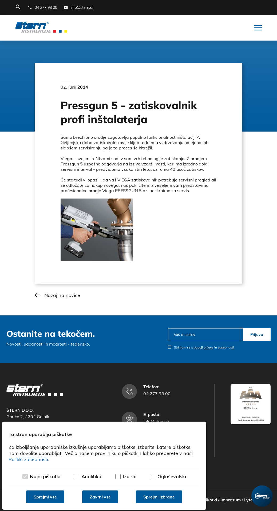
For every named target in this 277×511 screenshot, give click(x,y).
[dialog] (104, 466)
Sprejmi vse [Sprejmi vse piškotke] (45, 497)
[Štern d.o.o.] (41, 28)
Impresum (230, 499)
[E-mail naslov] (78, 7)
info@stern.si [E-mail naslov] (156, 421)
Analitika (91, 476)
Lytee (249, 499)
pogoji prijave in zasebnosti (214, 347)
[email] (205, 334)
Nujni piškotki (45, 476)
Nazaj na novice (62, 295)
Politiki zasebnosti (28, 459)
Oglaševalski (171, 476)
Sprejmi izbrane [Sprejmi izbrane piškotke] (159, 497)
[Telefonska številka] (42, 7)
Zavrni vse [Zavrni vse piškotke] (100, 497)
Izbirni (129, 476)
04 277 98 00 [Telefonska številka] (157, 393)
